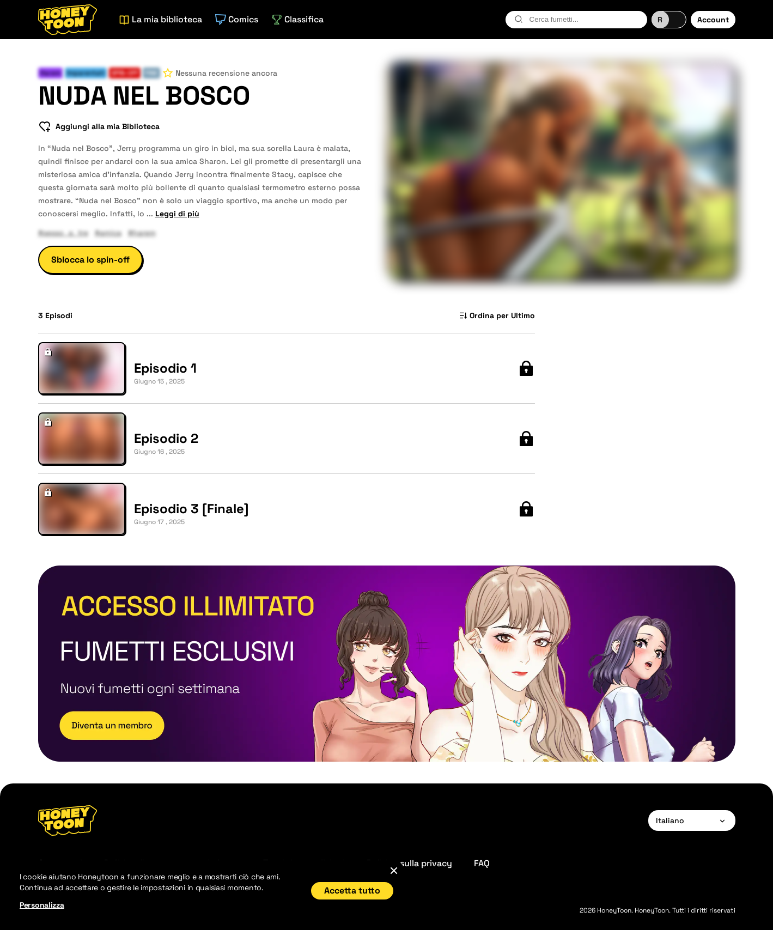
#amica (108, 232)
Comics (236, 19)
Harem (50, 73)
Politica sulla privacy (409, 863)
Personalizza (42, 905)
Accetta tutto (352, 890)
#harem (142, 232)
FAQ (482, 863)
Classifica (297, 19)
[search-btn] (518, 19)
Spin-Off (124, 73)
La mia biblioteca (160, 19)
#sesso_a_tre (63, 232)
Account (713, 20)
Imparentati (86, 73)
